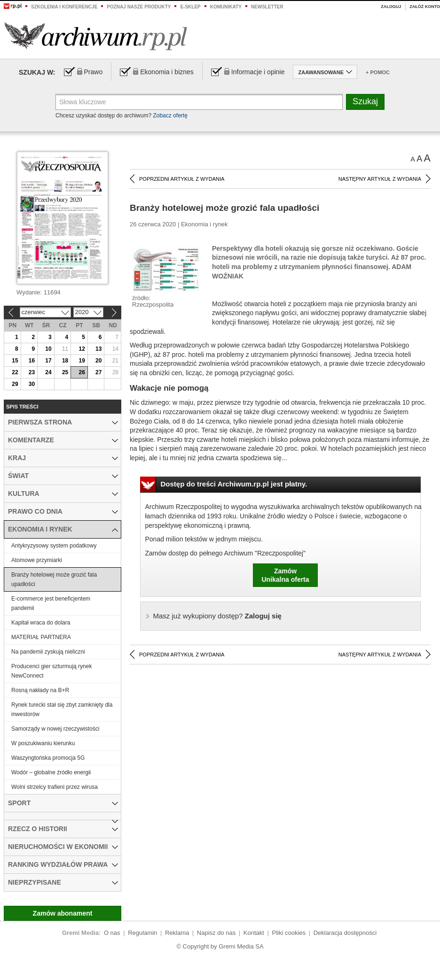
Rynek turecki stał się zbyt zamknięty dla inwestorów (61, 709)
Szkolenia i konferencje (64, 6)
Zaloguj (391, 6)
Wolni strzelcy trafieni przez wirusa (54, 787)
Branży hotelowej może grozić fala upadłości (54, 579)
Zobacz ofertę (170, 115)
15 (15, 360)
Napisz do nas (216, 932)
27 (98, 372)
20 (98, 360)
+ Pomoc (378, 72)
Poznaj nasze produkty (139, 6)
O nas (112, 932)
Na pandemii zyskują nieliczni (48, 651)
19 (82, 360)
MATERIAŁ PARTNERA (41, 637)
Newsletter (267, 6)
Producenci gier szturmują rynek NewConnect (51, 671)
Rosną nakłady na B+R (40, 690)
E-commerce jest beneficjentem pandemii (50, 603)
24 (48, 372)
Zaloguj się (217, 616)
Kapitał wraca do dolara (40, 622)
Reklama (177, 932)
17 (48, 360)
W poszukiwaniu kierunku (43, 743)
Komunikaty (226, 6)
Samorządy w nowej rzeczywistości (55, 728)
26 (82, 372)
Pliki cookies (289, 932)
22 (15, 372)
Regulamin (142, 932)
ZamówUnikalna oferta (285, 575)
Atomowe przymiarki (36, 560)
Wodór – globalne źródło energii (51, 772)
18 (65, 360)
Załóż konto (424, 6)
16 (32, 360)
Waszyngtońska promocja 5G (48, 758)
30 (32, 384)
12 (82, 349)
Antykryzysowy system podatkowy (53, 545)
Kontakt (254, 932)
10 (48, 349)
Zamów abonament (63, 913)
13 (98, 349)
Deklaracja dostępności (345, 932)
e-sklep (190, 6)
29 (15, 384)
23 (32, 372)
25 (65, 372)
